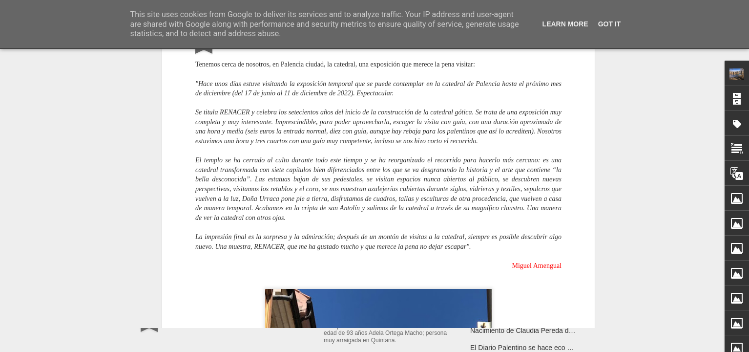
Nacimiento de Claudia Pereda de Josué (531, 330)
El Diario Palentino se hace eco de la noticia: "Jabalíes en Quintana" (573, 348)
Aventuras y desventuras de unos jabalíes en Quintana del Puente (570, 313)
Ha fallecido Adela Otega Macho (386, 315)
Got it (609, 24)
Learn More (565, 24)
